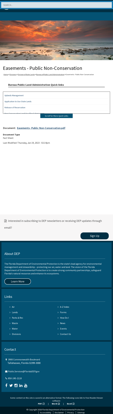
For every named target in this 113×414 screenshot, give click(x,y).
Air (12, 307)
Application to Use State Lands (18, 101)
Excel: (70, 403)
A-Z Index (63, 307)
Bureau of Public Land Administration (50, 74)
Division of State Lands (26, 74)
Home (6, 74)
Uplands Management (14, 95)
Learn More (17, 281)
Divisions (13, 74)
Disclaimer (59, 412)
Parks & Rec (16, 317)
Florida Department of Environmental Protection (63, 409)
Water (14, 328)
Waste (14, 323)
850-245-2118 (15, 378)
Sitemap (81, 412)
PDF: (41, 403)
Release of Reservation (15, 107)
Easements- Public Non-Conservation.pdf (41, 128)
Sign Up (94, 236)
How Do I (63, 317)
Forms (62, 312)
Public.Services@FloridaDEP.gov (23, 371)
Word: (56, 403)
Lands (14, 312)
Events (62, 328)
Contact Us (64, 334)
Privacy (70, 412)
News (61, 323)
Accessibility (45, 412)
